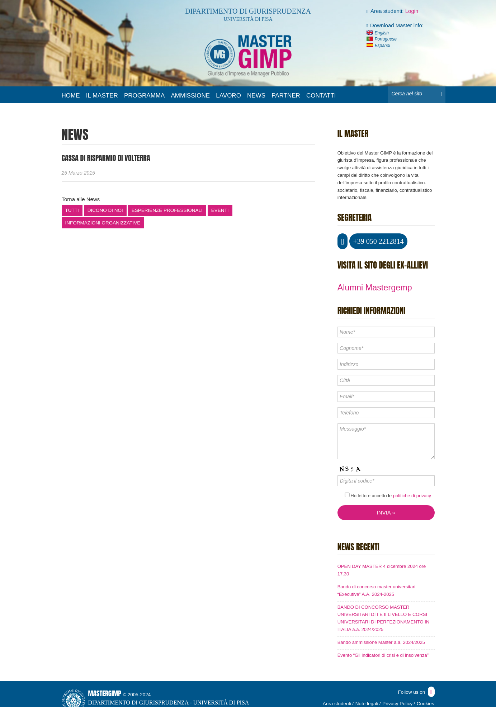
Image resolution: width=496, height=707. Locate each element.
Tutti (72, 210)
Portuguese (386, 39)
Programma (144, 95)
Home (71, 95)
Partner (285, 95)
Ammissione (190, 95)
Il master (102, 95)
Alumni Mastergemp (374, 287)
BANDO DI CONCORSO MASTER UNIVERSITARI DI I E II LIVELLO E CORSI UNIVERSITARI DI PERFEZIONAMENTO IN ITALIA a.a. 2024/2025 (383, 618)
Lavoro (228, 95)
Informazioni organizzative (103, 223)
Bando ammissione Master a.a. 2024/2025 (381, 642)
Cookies (425, 703)
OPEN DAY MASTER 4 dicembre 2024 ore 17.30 (381, 570)
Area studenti (337, 703)
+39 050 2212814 (378, 241)
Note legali (366, 703)
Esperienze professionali (167, 210)
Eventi (220, 210)
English (382, 32)
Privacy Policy (397, 703)
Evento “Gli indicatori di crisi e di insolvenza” (383, 655)
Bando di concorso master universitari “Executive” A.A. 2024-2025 (376, 590)
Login (412, 11)
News (256, 95)
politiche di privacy (412, 495)
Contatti (321, 95)
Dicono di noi (105, 210)
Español (382, 45)
